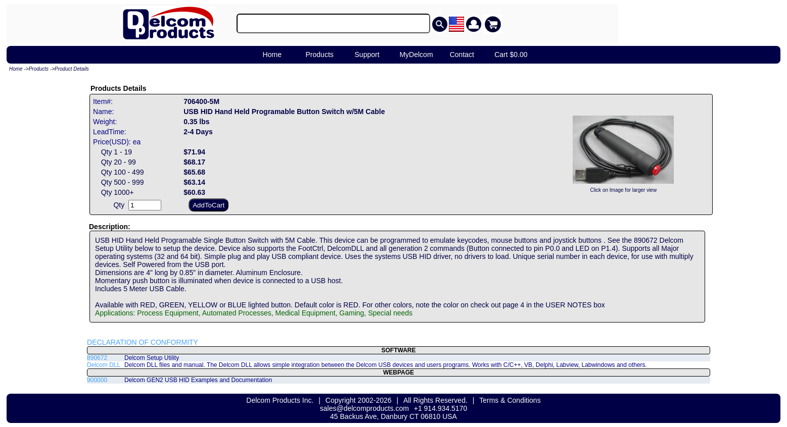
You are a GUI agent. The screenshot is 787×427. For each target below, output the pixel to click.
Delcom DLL (103, 364)
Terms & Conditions (509, 400)
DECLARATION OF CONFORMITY (142, 342)
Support (367, 54)
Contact (462, 54)
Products (320, 54)
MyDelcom (416, 54)
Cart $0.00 (510, 54)
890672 (97, 357)
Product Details (72, 69)
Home (272, 54)
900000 (97, 380)
